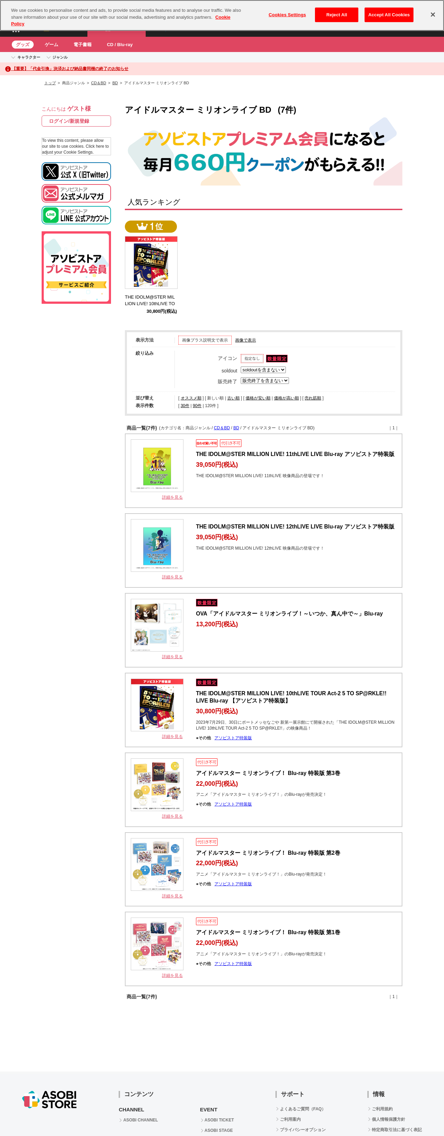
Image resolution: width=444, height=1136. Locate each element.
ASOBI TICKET (219, 1120)
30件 (185, 405)
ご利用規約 (382, 1109)
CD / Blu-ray (120, 44)
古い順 (233, 398)
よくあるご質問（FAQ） (303, 1109)
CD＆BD (98, 83)
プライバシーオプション (303, 1129)
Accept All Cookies (389, 14)
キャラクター (28, 57)
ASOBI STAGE (219, 1130)
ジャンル (60, 57)
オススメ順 (191, 398)
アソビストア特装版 (233, 737)
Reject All (336, 14)
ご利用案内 (290, 1119)
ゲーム (51, 44)
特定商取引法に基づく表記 (397, 1129)
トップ (50, 83)
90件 (197, 405)
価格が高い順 (286, 398)
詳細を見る (172, 497)
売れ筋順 (313, 398)
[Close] (433, 14)
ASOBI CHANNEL (140, 1120)
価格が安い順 (258, 398)
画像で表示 (245, 340)
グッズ (22, 44)
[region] (222, 15)
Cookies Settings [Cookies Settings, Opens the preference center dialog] (287, 14)
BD (115, 83)
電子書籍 (83, 44)
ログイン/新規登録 (69, 121)
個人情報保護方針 (388, 1119)
